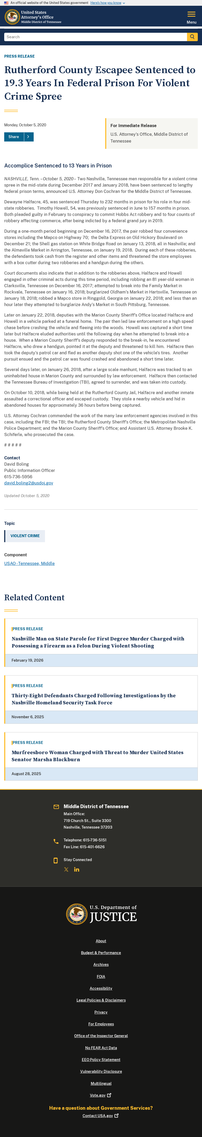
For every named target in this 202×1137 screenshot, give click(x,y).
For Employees (101, 1024)
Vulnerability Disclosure (101, 1071)
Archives (101, 964)
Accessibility (101, 988)
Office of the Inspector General (101, 1036)
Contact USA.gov (101, 1116)
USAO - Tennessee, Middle (29, 563)
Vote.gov (101, 1095)
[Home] (33, 23)
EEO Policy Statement (101, 1060)
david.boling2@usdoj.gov (28, 483)
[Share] (19, 137)
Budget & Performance (101, 953)
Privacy (101, 1012)
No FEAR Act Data (101, 1048)
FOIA (101, 977)
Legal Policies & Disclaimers (101, 1000)
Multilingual (101, 1083)
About (101, 941)
